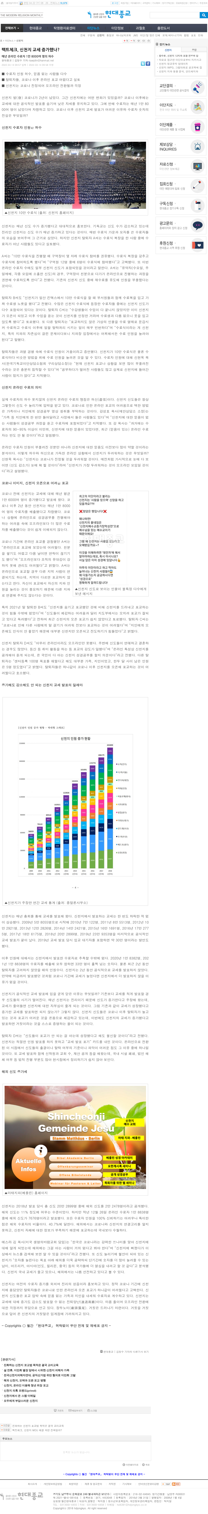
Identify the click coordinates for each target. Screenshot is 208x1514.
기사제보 (156, 3)
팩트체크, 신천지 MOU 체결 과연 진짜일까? (37, 1430)
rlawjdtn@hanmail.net (41, 60)
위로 (146, 1464)
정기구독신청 (168, 3)
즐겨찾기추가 (12, 3)
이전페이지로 (130, 1464)
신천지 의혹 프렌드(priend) (20, 1390)
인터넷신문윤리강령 (148, 1484)
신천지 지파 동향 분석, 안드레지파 (178, 71)
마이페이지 (135, 3)
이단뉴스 (9, 40)
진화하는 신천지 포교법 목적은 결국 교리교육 (31, 1365)
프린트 (58, 1410)
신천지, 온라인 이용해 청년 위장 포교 (26, 1385)
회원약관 (73, 1484)
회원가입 (124, 3)
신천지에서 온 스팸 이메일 (20, 1395)
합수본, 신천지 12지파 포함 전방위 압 (178, 55)
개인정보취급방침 (53, 1484)
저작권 (112, 1484)
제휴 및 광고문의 (93, 1484)
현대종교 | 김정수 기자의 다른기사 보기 (126, 1351)
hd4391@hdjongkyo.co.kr (132, 1504)
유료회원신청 (181, 3)
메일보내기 (75, 1410)
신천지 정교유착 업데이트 (173, 63)
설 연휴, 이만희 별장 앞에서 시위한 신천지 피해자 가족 (36, 1370)
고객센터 (146, 3)
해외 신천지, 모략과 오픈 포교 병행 (25, 1380)
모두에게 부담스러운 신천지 (21, 1400)
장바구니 (193, 3)
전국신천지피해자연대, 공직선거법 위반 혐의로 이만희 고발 (40, 1375)
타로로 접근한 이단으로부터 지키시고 (180, 59)
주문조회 (203, 3)
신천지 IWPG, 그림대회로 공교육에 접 (180, 67)
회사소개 (32, 1484)
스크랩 (92, 1410)
